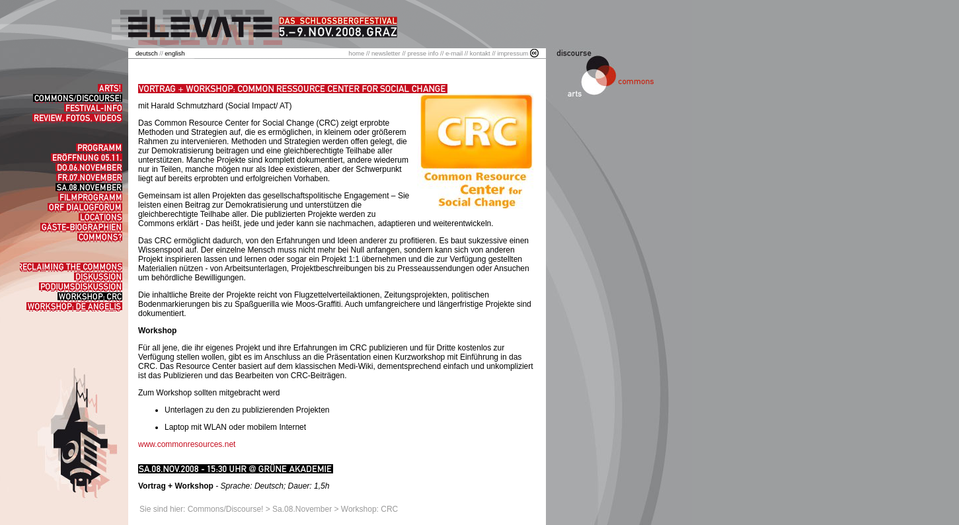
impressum (512, 53)
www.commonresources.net (186, 444)
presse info (422, 53)
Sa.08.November (302, 509)
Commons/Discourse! (226, 509)
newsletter (386, 53)
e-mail (454, 53)
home (356, 53)
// (150, 53)
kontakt (480, 53)
